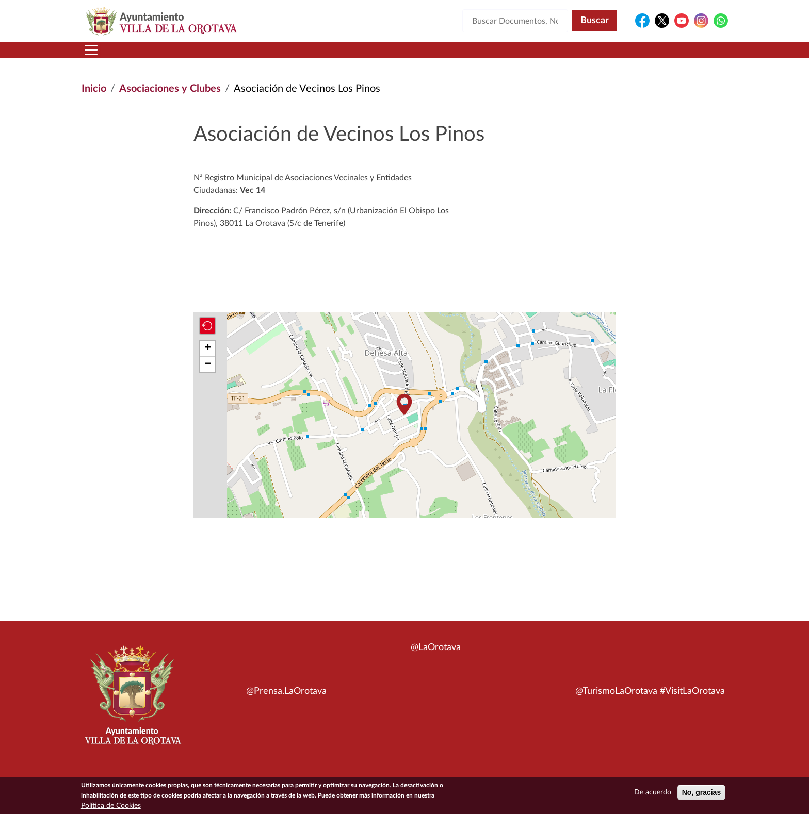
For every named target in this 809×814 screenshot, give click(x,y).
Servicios (387, 56)
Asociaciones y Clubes (170, 101)
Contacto (526, 56)
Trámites (458, 56)
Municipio (161, 56)
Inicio (101, 56)
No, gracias (701, 792)
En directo (591, 56)
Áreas (323, 56)
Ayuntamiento (246, 56)
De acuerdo (652, 792)
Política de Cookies (111, 805)
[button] (404, 416)
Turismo (658, 56)
